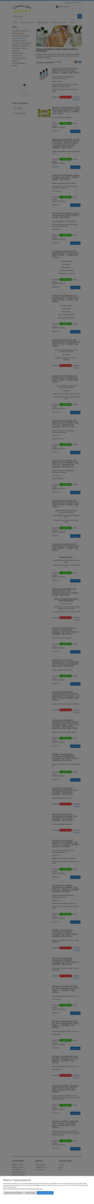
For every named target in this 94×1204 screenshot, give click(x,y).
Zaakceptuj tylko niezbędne (13, 1193)
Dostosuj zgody (30, 1193)
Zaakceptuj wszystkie (45, 1193)
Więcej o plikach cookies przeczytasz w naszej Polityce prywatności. (22, 1189)
